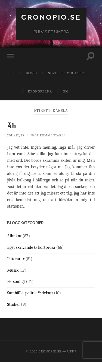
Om (66, 91)
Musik (12, 270)
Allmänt (14, 236)
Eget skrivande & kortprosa (31, 247)
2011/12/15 (15, 135)
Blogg (31, 73)
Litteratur (15, 258)
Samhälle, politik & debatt (30, 293)
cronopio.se (51, 17)
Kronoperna (40, 91)
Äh (11, 126)
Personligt (16, 281)
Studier (13, 304)
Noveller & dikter (66, 73)
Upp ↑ (71, 351)
